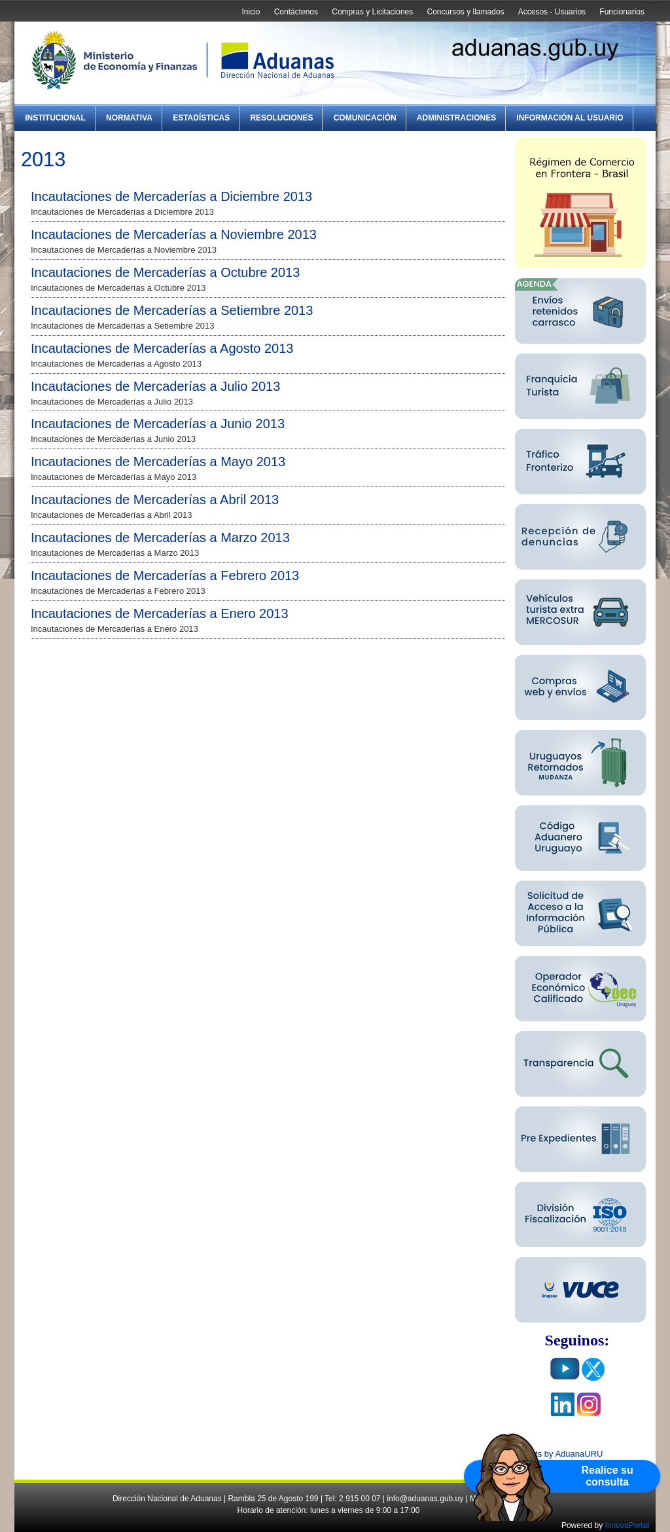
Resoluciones (281, 117)
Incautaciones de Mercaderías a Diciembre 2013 (171, 196)
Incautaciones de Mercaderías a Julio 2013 (155, 386)
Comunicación (365, 117)
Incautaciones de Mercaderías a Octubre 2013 (165, 272)
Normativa (129, 117)
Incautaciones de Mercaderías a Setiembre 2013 (172, 310)
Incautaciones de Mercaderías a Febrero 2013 (165, 575)
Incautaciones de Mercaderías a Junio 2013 (158, 423)
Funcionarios (621, 11)
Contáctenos (296, 11)
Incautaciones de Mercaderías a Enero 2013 (160, 613)
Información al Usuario (569, 117)
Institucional (55, 117)
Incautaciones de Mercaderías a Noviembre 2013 (174, 234)
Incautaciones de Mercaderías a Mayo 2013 (158, 461)
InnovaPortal (627, 1525)
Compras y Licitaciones (372, 11)
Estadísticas (201, 117)
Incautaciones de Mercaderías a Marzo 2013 (160, 537)
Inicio (250, 11)
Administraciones (456, 117)
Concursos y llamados (465, 11)
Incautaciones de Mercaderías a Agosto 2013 (162, 348)
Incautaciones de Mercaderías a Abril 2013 (155, 499)
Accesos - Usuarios (552, 11)
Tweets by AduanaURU (559, 1454)
